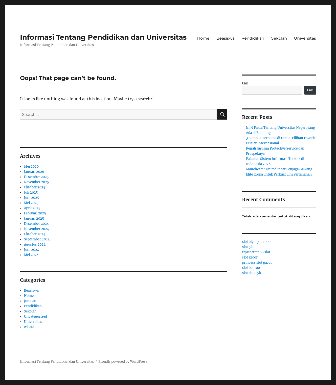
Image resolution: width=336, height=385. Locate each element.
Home (203, 38)
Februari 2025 (35, 213)
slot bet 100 (251, 268)
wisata (29, 327)
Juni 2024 (31, 250)
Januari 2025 (34, 218)
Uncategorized (35, 316)
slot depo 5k (251, 273)
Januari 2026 (34, 172)
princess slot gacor (257, 262)
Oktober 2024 (34, 234)
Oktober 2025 (34, 187)
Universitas (305, 38)
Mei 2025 (31, 203)
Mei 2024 (31, 255)
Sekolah (279, 38)
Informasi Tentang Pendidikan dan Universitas (103, 37)
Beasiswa (225, 38)
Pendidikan (253, 38)
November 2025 (36, 182)
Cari (245, 83)
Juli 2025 (31, 192)
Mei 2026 (31, 166)
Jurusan (30, 301)
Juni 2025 (31, 198)
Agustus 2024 (34, 244)
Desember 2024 (36, 224)
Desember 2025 (36, 177)
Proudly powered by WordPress (122, 361)
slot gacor (250, 257)
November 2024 (36, 229)
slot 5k (247, 247)
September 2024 (37, 239)
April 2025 (32, 208)
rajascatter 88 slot (256, 252)
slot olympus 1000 (256, 242)
